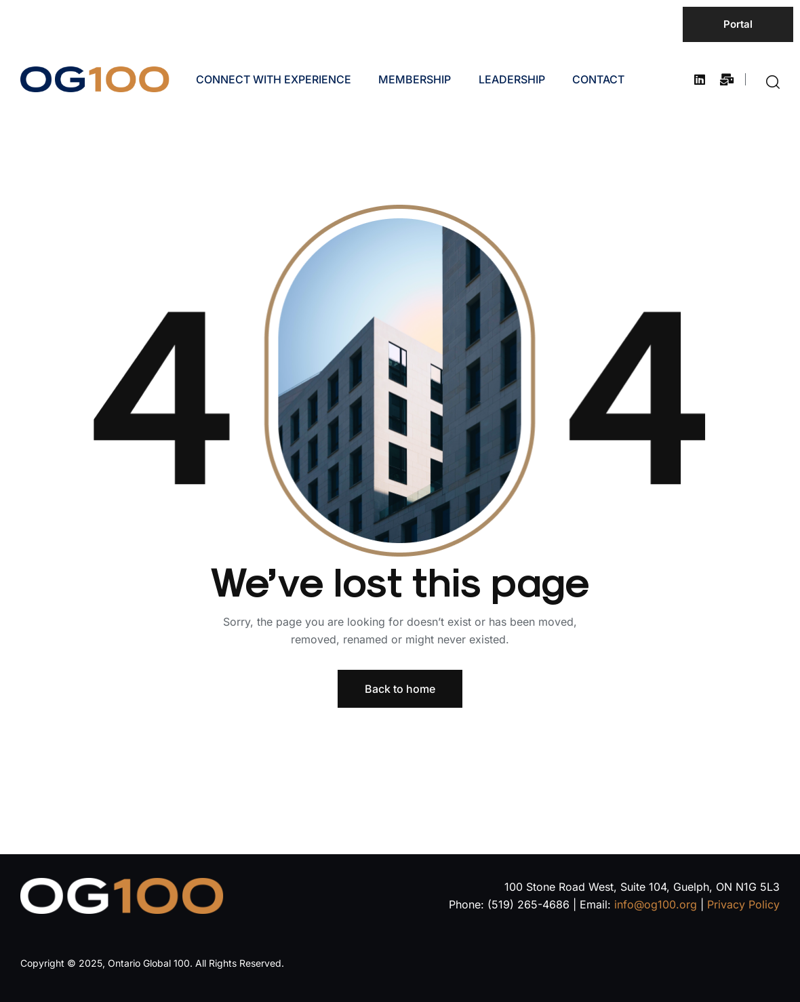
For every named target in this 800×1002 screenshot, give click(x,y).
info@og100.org (655, 904)
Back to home (400, 689)
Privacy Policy (743, 904)
